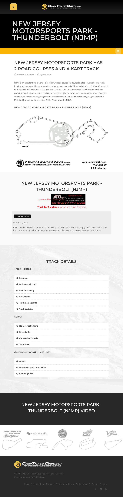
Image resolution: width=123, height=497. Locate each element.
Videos (69, 484)
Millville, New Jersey (25, 74)
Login (104, 484)
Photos (59, 484)
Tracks (49, 484)
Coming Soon (22, 216)
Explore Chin (82, 484)
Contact (94, 484)
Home (26, 484)
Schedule (37, 484)
